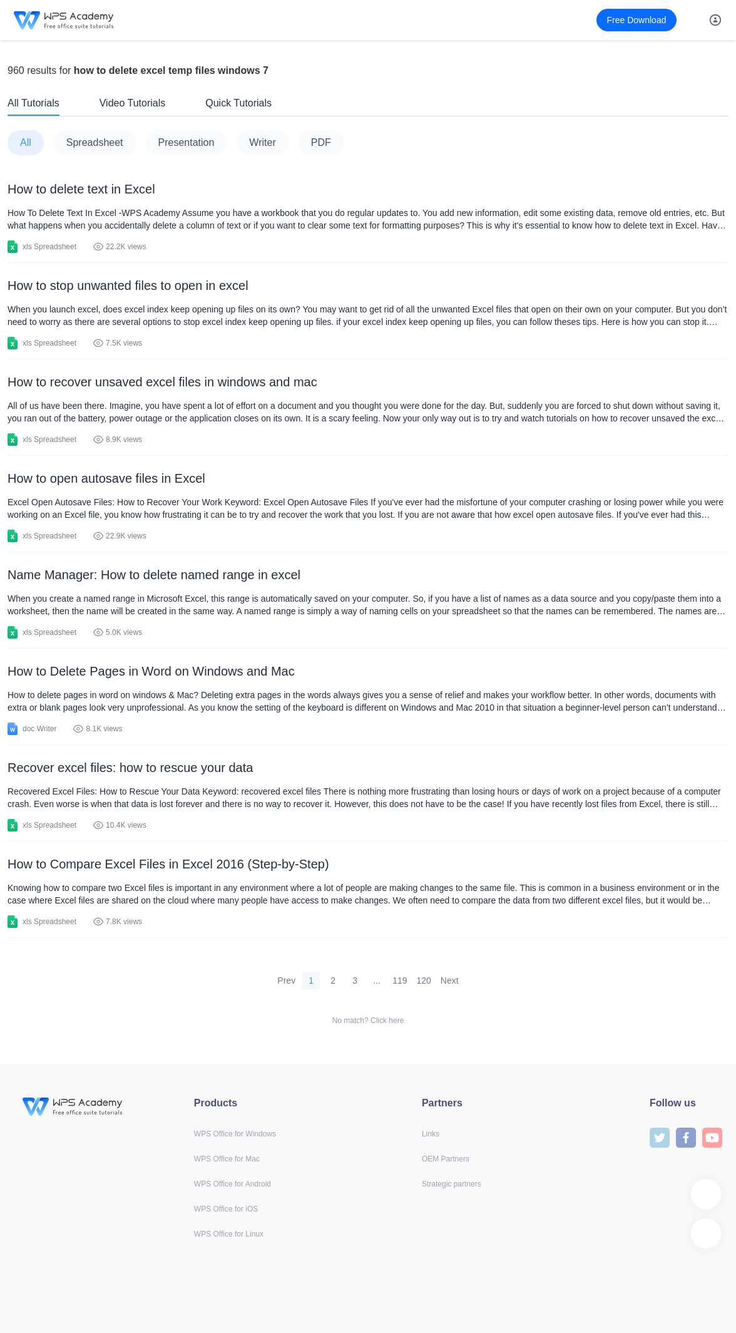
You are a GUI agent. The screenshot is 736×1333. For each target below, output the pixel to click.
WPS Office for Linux (228, 1234)
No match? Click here (368, 1020)
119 (399, 980)
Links (430, 1134)
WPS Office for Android (232, 1184)
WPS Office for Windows (235, 1134)
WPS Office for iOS (226, 1209)
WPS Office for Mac (227, 1159)
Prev (286, 980)
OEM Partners (445, 1159)
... (377, 980)
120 (424, 980)
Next (450, 980)
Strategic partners (451, 1184)
